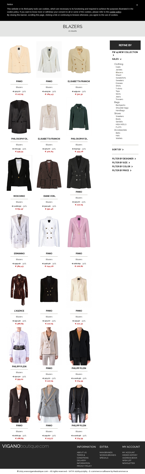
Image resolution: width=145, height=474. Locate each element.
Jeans (118, 97)
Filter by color (122, 166)
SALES (116, 59)
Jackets (119, 70)
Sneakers (120, 116)
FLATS (118, 127)
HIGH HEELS (121, 124)
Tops (118, 91)
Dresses (119, 83)
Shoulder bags (122, 108)
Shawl (118, 75)
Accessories (120, 130)
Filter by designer (124, 159)
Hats (118, 135)
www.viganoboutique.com (36, 471)
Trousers (119, 99)
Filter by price (121, 170)
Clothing (118, 64)
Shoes (117, 113)
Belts (118, 133)
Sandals (119, 122)
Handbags (120, 110)
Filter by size (121, 162)
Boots (118, 119)
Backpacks (120, 105)
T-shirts (119, 88)
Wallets (119, 138)
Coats (118, 67)
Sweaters (120, 80)
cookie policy (115, 12)
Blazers (119, 72)
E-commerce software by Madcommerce (108, 471)
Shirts (118, 86)
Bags (117, 102)
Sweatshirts (121, 78)
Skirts (118, 94)
